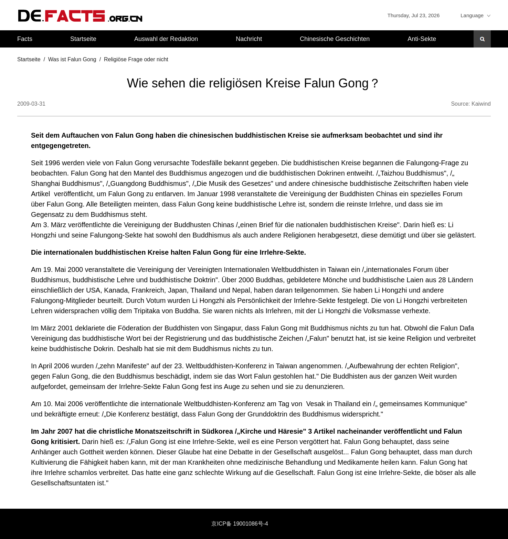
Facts (24, 38)
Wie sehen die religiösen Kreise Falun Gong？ (254, 83)
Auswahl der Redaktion (166, 38)
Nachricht (249, 38)
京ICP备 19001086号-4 (239, 524)
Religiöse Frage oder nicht (136, 59)
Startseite (83, 38)
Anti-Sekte (422, 38)
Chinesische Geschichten (335, 38)
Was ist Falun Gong (72, 59)
